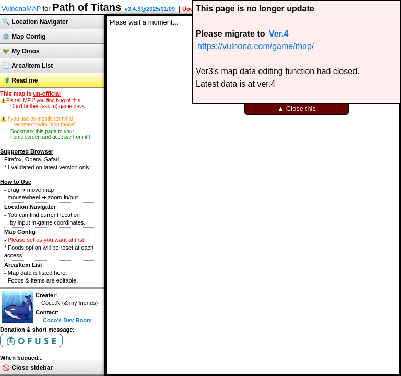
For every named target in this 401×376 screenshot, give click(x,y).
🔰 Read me (20, 80)
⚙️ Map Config (24, 36)
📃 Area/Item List (27, 65)
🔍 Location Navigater (35, 22)
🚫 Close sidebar (27, 367)
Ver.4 (278, 33)
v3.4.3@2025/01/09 (150, 9)
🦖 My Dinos (21, 51)
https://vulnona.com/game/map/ (255, 46)
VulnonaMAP (21, 9)
